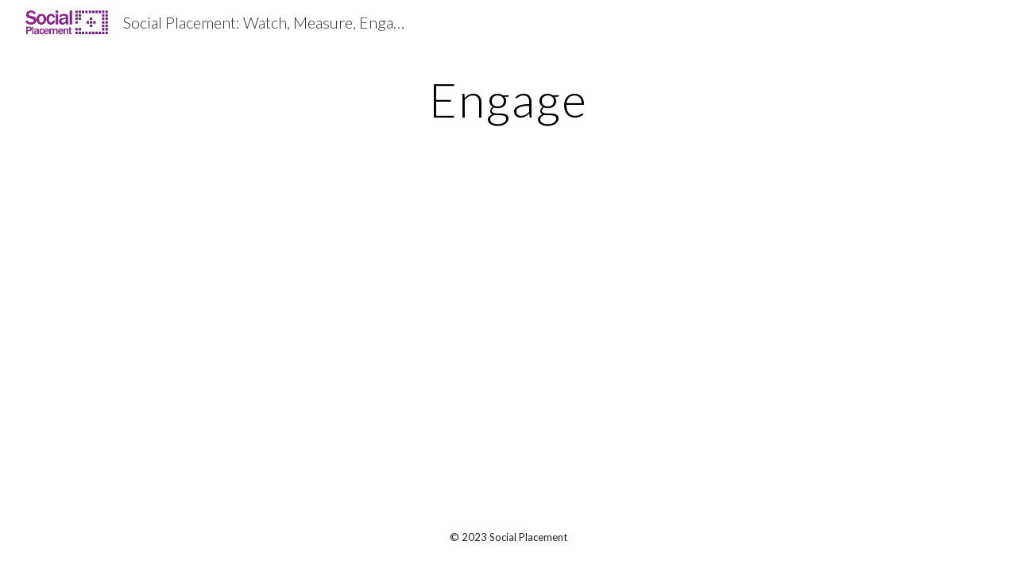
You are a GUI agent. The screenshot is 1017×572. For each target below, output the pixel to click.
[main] (508, 99)
